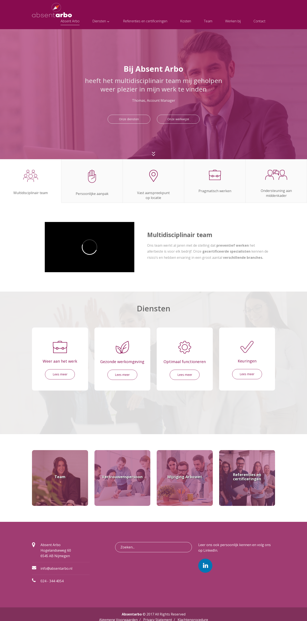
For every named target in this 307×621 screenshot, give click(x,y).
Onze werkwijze (178, 119)
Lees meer (60, 374)
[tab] (30, 181)
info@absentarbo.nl (56, 568)
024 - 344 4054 (52, 581)
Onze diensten (129, 119)
